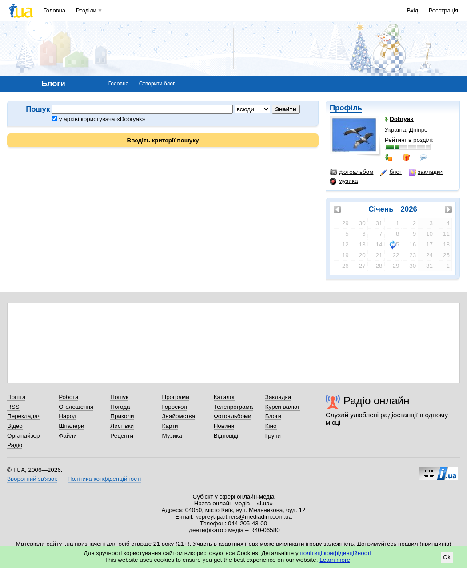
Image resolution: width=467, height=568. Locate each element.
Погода (120, 406)
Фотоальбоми (232, 416)
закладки (426, 172)
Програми (175, 397)
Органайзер (23, 435)
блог (390, 172)
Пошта (16, 397)
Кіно (271, 426)
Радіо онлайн (376, 401)
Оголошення (76, 406)
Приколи (122, 416)
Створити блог (157, 84)
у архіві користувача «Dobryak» (98, 119)
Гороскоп (174, 406)
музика (344, 181)
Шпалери (71, 426)
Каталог (224, 397)
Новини (224, 426)
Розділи (86, 10)
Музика (172, 435)
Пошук (119, 397)
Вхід (413, 10)
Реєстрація (443, 10)
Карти (170, 426)
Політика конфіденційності (104, 478)
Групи (273, 435)
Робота (68, 397)
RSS (13, 406)
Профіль (346, 108)
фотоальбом (351, 172)
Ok (447, 557)
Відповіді (226, 435)
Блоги (273, 416)
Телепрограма (233, 406)
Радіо (14, 445)
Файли (68, 435)
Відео (15, 426)
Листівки (122, 426)
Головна (54, 10)
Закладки (278, 397)
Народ (67, 416)
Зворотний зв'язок (32, 478)
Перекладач (23, 416)
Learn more (334, 559)
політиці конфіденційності (335, 553)
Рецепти (121, 435)
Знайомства (178, 416)
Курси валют (282, 406)
